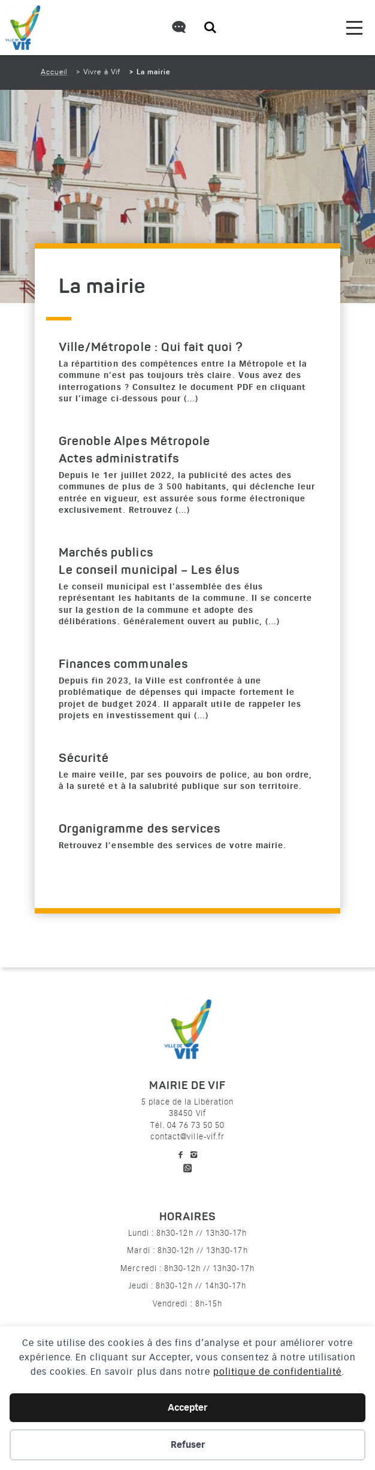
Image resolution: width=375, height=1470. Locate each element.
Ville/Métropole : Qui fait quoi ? (151, 348)
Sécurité (84, 759)
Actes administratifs (119, 459)
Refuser (188, 1444)
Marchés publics (106, 553)
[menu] (354, 28)
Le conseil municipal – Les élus (149, 571)
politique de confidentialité (277, 1371)
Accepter (187, 1407)
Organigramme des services (139, 830)
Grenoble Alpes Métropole (134, 442)
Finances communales (123, 665)
